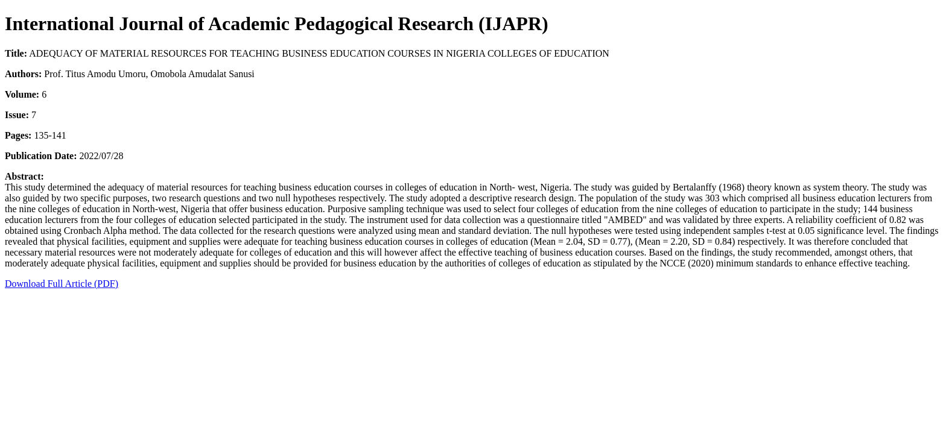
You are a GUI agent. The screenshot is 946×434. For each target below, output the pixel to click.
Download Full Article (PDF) (61, 283)
